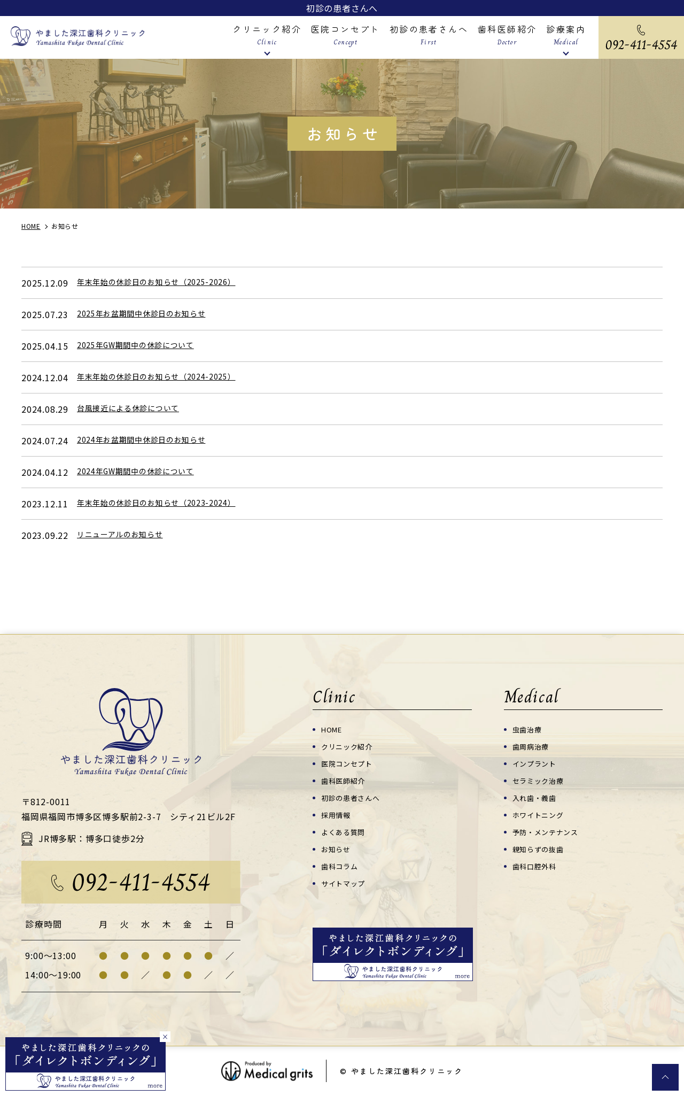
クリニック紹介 (350, 746)
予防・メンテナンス (550, 831)
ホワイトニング (542, 814)
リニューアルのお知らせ (126, 535)
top (665, 1077)
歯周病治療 (533, 746)
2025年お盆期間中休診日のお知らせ (150, 314)
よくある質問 (346, 831)
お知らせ (338, 848)
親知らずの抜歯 (542, 848)
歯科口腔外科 (537, 865)
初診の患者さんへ (342, 8)
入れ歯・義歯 (537, 797)
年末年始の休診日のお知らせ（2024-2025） (167, 377)
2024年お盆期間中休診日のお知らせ (150, 440)
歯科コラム (342, 865)
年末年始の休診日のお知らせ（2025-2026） (167, 282)
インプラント (537, 763)
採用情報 (338, 814)
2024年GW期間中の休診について (144, 472)
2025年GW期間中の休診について (144, 345)
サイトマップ (346, 883)
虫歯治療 (529, 729)
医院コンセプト (350, 763)
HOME (334, 729)
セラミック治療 (542, 780)
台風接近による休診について (135, 409)
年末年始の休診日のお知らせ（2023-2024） (167, 503)
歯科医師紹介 (346, 780)
